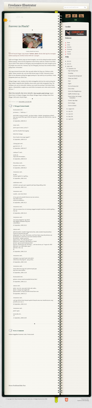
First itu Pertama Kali (73, 86)
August (70, 108)
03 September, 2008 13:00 (20, 262)
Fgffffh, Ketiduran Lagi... (74, 94)
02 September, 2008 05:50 (20, 159)
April (69, 119)
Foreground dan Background (75, 76)
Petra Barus (16, 163)
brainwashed (16, 109)
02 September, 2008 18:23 (20, 202)
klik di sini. (24, 77)
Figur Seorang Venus (73, 70)
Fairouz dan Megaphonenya (74, 91)
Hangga (24, 95)
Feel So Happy (71, 103)
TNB (46, 399)
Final (69, 81)
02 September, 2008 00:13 (20, 121)
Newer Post (12, 385)
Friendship (70, 73)
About (68, 44)
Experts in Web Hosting (83, 400)
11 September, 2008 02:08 (20, 318)
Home (17, 385)
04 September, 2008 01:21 (20, 293)
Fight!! (69, 83)
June (69, 114)
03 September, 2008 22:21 (20, 281)
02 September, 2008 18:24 (20, 213)
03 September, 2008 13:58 (20, 272)
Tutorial (69, 54)
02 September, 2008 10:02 (20, 178)
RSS (81, 15)
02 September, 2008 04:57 (20, 148)
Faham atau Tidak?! (72, 78)
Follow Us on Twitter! (68, 15)
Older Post (22, 385)
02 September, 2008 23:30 (20, 251)
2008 (68, 66)
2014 (68, 61)
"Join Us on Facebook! (74, 15)
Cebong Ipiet (16, 143)
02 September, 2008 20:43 (20, 225)
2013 (68, 64)
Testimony (69, 49)
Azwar (14, 125)
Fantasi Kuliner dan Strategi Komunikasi (74, 97)
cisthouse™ (16, 152)
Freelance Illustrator (22, 5)
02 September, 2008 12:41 (20, 187)
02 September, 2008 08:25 (20, 167)
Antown (15, 229)
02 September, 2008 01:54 (20, 139)
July (69, 111)
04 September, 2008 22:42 (20, 304)
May (69, 116)
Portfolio (69, 47)
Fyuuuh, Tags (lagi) (72, 100)
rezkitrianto (16, 182)
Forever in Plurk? (72, 105)
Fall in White (71, 88)
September (71, 68)
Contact (75, 20)
